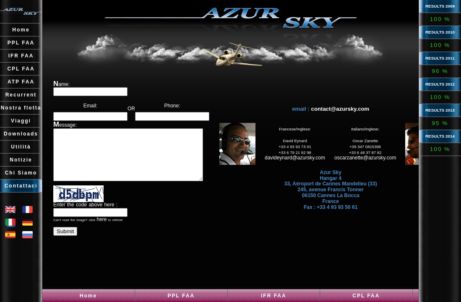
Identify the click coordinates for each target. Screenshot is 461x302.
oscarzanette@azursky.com (376, 163)
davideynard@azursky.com (306, 163)
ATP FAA (21, 82)
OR (136, 103)
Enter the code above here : (85, 215)
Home (88, 296)
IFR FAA (273, 296)
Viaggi (21, 121)
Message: (65, 125)
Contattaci (21, 186)
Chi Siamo (21, 173)
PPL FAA (181, 296)
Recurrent (21, 95)
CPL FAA (366, 296)
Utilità (21, 147)
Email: (90, 103)
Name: (61, 84)
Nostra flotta (21, 108)
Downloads (21, 134)
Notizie (21, 160)
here (101, 229)
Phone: (183, 103)
